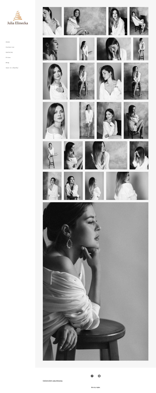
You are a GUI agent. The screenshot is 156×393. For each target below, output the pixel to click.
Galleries (9, 52)
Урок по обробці (12, 67)
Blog (7, 62)
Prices (8, 57)
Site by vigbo (95, 387)
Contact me (10, 47)
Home (8, 42)
